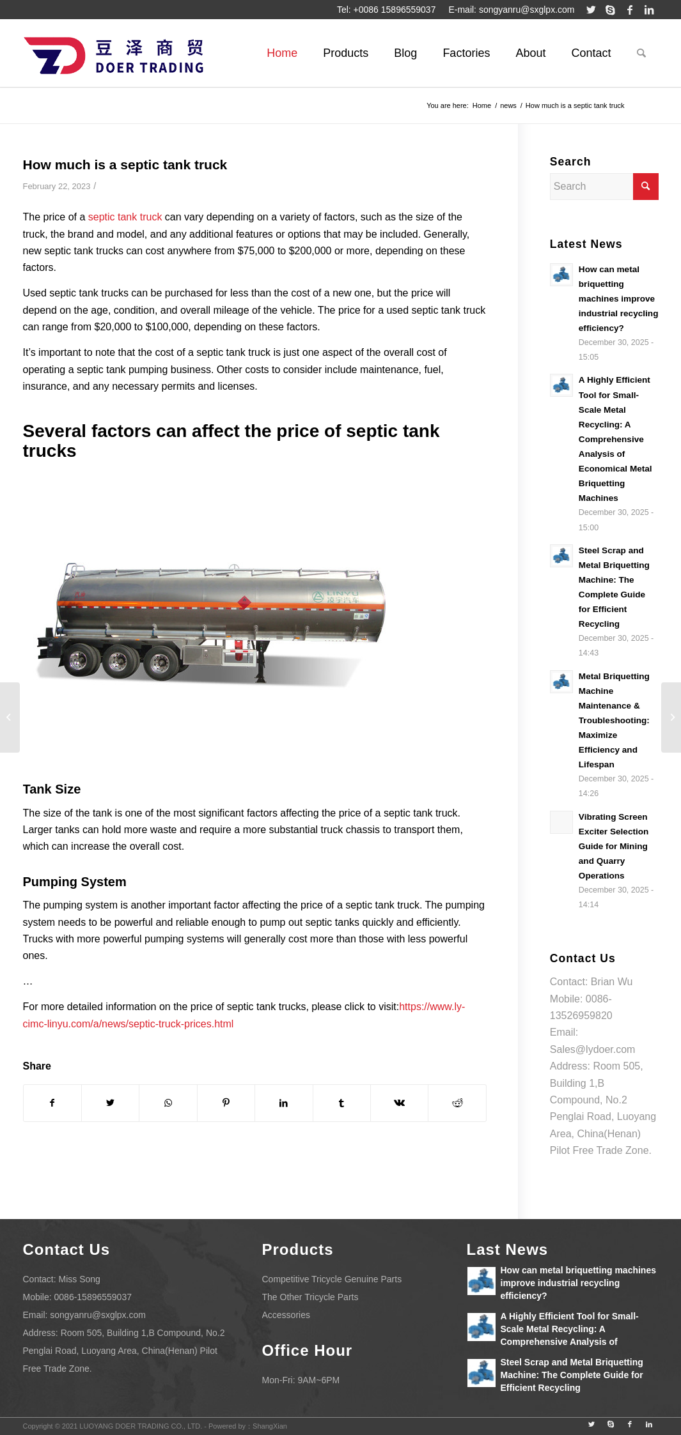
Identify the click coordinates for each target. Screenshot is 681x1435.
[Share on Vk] (399, 1103)
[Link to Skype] (610, 9)
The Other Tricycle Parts (310, 1297)
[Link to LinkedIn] (649, 9)
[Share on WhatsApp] (167, 1103)
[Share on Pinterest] (226, 1103)
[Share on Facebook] (52, 1103)
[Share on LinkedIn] (283, 1103)
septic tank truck (125, 216)
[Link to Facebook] (629, 9)
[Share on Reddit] (456, 1103)
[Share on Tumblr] (341, 1103)
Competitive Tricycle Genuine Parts (332, 1279)
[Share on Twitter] (110, 1103)
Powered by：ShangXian (247, 1426)
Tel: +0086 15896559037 (386, 9)
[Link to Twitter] (591, 9)
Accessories (286, 1315)
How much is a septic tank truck (125, 164)
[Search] (641, 53)
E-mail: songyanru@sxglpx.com (511, 9)
